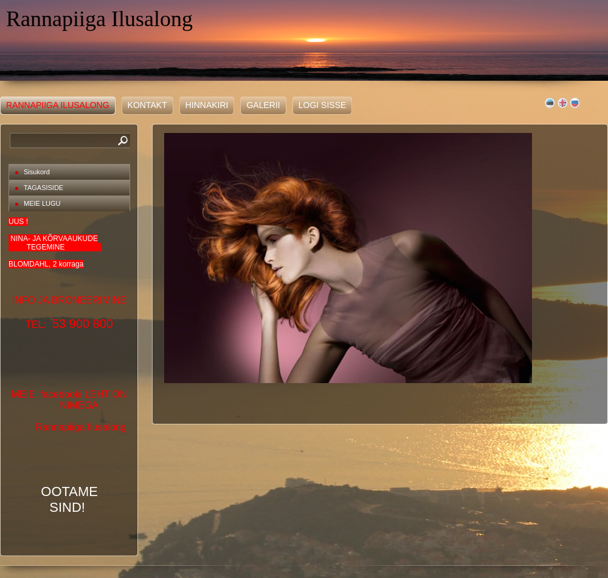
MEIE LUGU (42, 203)
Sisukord (37, 171)
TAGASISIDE (43, 187)
